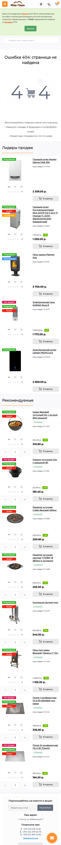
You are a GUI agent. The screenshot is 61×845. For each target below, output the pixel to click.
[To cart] (46, 198)
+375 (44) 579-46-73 (31, 832)
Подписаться (45, 808)
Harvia (25, 14)
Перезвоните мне (30, 838)
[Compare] (21, 187)
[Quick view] (9, 187)
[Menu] (5, 4)
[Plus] (24, 452)
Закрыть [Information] (30, 28)
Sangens (8, 22)
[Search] (5, 40)
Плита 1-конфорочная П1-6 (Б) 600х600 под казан (44, 700)
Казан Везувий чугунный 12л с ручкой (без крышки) (45, 415)
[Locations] (41, 4)
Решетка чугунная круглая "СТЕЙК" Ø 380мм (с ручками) (43, 558)
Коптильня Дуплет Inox (45, 602)
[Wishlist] (15, 187)
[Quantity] (15, 452)
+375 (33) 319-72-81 (32, 829)
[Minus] (5, 452)
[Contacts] (49, 4)
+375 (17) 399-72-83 (32, 834)
